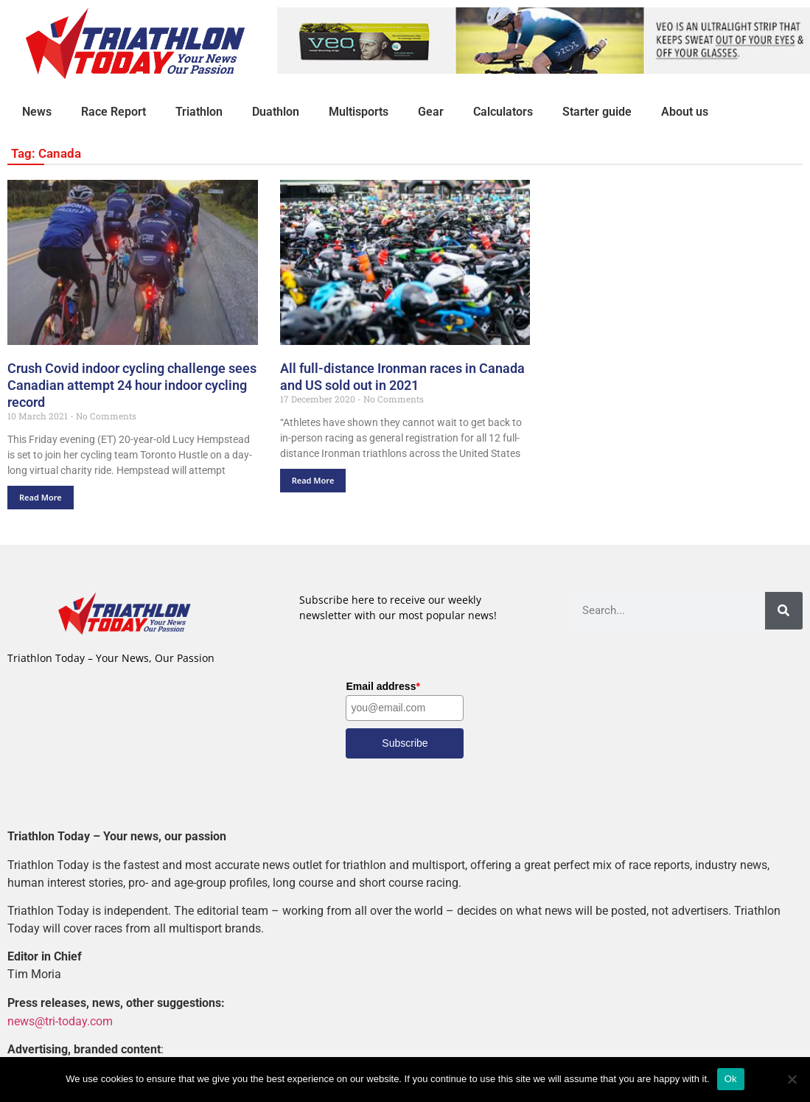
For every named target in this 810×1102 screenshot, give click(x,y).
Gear (431, 112)
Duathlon (275, 112)
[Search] (784, 611)
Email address (382, 686)
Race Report (113, 112)
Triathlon (199, 112)
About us (684, 112)
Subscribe (404, 743)
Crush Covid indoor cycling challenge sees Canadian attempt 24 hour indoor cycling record (131, 385)
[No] (791, 1079)
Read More (40, 497)
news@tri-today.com (60, 1021)
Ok (731, 1078)
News (37, 112)
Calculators (503, 112)
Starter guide (597, 112)
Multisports (358, 112)
